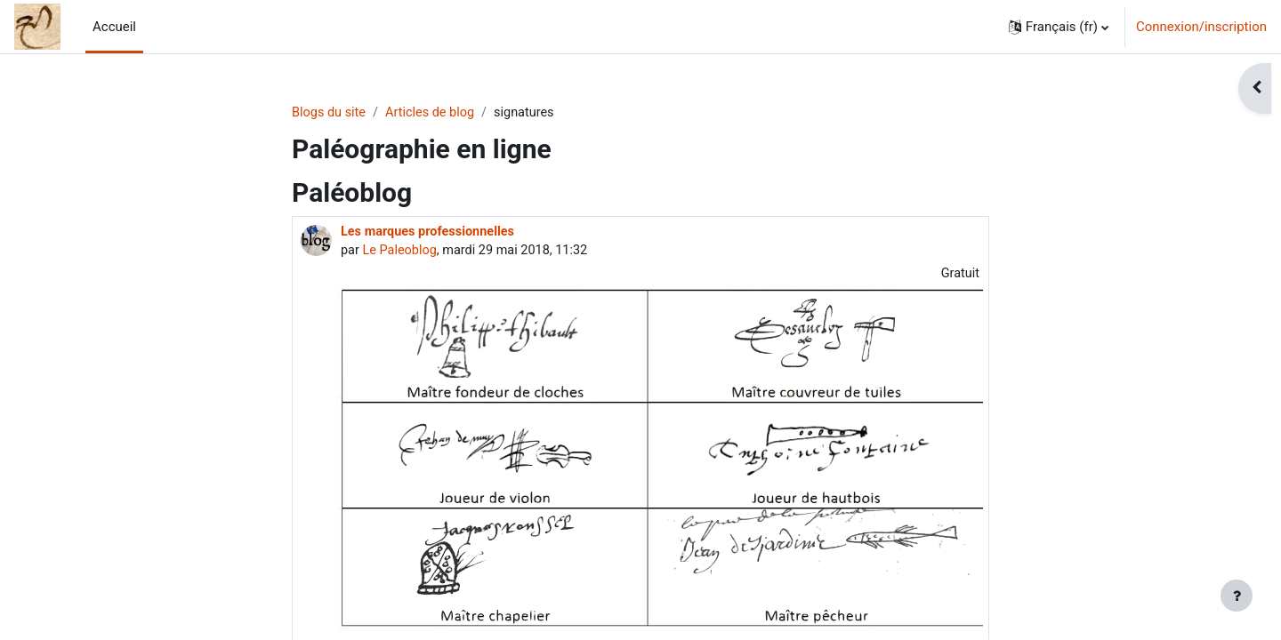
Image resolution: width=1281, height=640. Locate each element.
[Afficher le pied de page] (1237, 596)
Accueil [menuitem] (114, 27)
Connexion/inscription (1201, 27)
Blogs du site (330, 113)
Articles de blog (434, 113)
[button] (1058, 26)
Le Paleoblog (401, 252)
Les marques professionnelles (430, 233)
